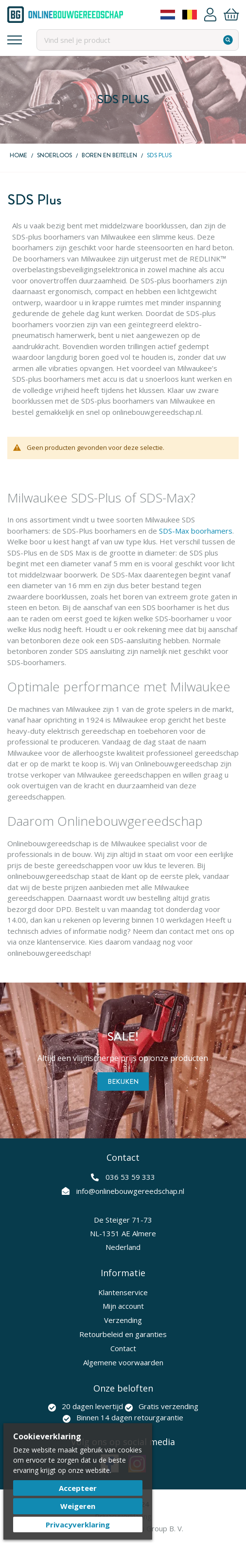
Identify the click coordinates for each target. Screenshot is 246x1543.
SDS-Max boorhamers (195, 531)
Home (18, 155)
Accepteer (78, 1488)
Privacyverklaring (78, 1524)
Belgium (189, 14)
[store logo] (65, 14)
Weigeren (77, 1506)
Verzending (123, 1320)
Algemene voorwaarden (123, 1362)
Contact (123, 1348)
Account (210, 14)
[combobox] (137, 40)
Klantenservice (123, 1292)
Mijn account (123, 1306)
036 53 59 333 (130, 1177)
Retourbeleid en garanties (123, 1334)
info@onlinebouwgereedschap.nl (130, 1191)
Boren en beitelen (109, 155)
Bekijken (123, 1081)
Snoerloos (54, 155)
